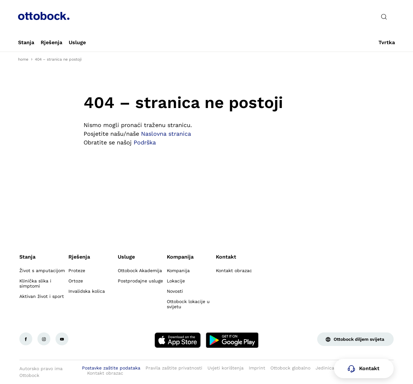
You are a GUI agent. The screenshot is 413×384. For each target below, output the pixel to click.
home (23, 59)
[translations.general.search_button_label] (384, 16)
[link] (26, 42)
